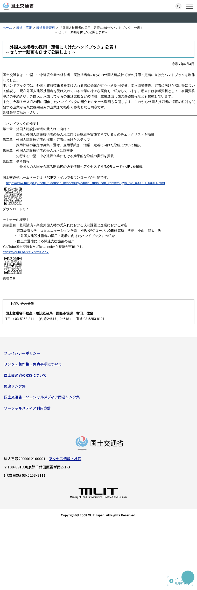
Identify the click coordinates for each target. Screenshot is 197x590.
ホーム (7, 28)
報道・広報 (24, 28)
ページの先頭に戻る (182, 581)
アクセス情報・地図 (65, 458)
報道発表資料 (45, 28)
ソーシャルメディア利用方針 (27, 408)
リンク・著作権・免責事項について (33, 364)
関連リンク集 (15, 386)
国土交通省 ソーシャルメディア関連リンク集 (42, 396)
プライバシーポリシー (22, 353)
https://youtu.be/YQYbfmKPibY (26, 252)
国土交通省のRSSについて (25, 375)
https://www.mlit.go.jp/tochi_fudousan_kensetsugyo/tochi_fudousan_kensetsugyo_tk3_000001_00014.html (85, 183)
